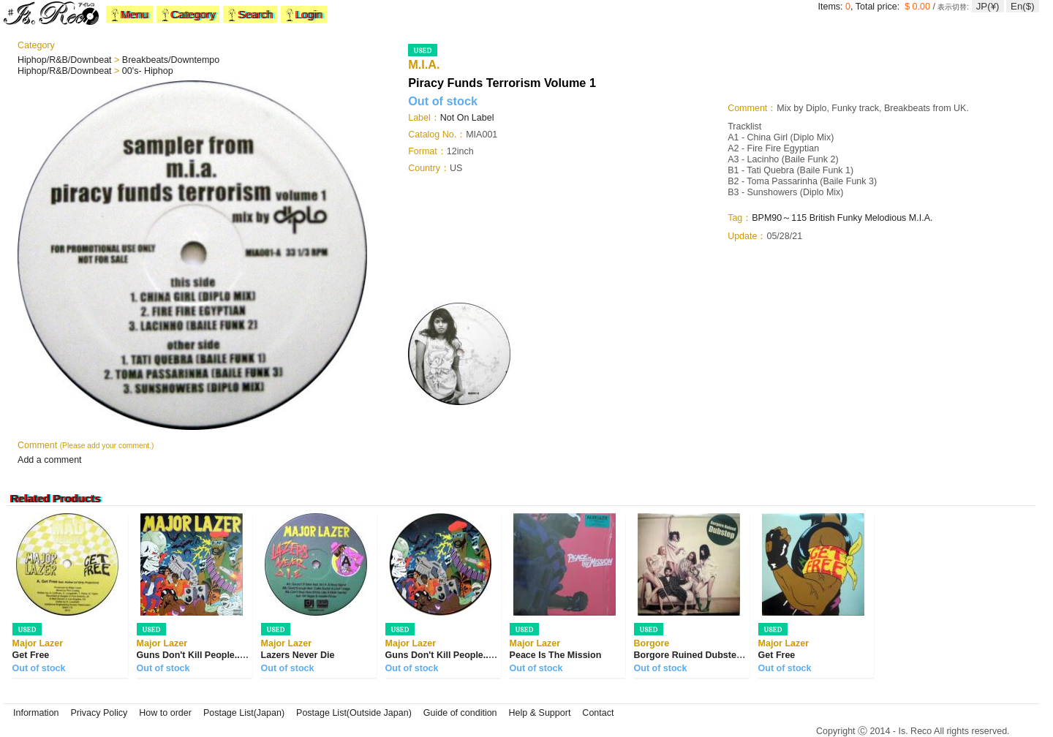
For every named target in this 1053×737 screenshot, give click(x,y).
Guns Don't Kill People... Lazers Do (213, 655)
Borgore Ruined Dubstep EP (695, 655)
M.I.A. (921, 218)
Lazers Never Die (298, 655)
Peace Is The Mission (556, 655)
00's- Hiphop (147, 71)
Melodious (885, 218)
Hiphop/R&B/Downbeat (66, 60)
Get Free (31, 655)
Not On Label (467, 118)
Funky (849, 218)
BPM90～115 (779, 218)
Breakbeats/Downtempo (170, 60)
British (822, 218)
